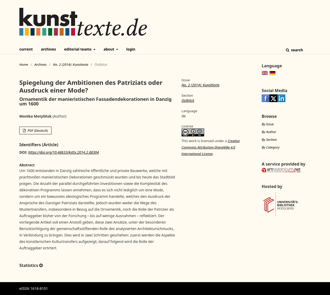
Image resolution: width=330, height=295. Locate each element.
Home (23, 64)
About (109, 49)
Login (130, 49)
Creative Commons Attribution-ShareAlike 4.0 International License (211, 147)
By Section (269, 139)
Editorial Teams (78, 49)
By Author (269, 131)
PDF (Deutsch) (37, 130)
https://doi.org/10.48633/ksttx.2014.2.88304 (63, 152)
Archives (48, 49)
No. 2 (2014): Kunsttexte (70, 64)
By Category (270, 147)
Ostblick (188, 100)
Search (296, 49)
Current (26, 49)
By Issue (268, 124)
